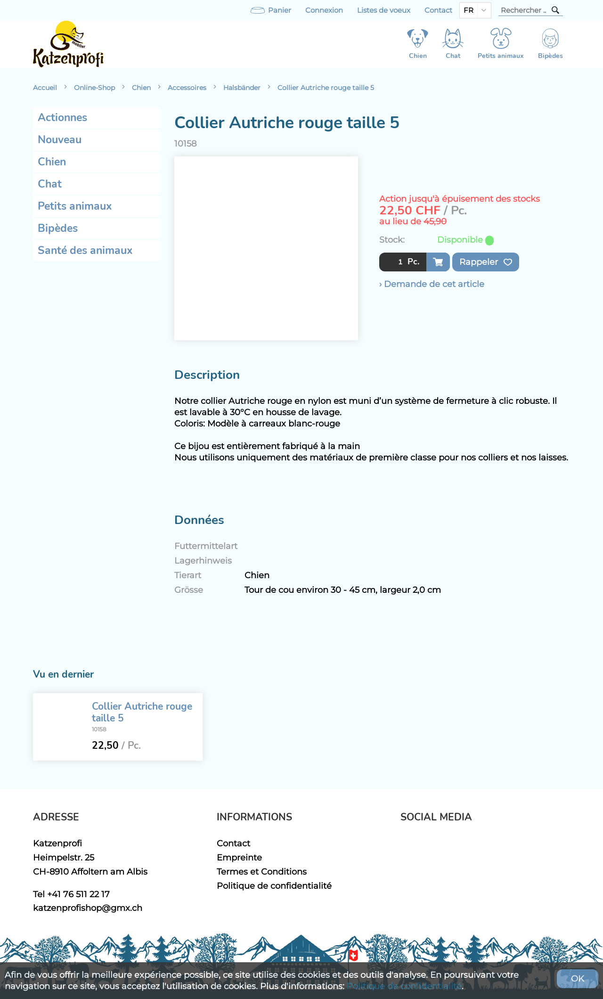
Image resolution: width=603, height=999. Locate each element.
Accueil (45, 87)
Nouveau (59, 139)
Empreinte (239, 857)
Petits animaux (75, 206)
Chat (50, 184)
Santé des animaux (85, 250)
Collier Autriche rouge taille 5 (325, 87)
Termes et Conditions (262, 871)
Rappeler (485, 262)
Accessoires (187, 87)
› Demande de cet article (431, 284)
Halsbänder (242, 87)
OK (577, 978)
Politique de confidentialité (274, 886)
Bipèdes (58, 228)
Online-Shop (94, 87)
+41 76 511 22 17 (78, 894)
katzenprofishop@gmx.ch (87, 908)
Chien (141, 87)
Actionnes (62, 117)
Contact (438, 10)
